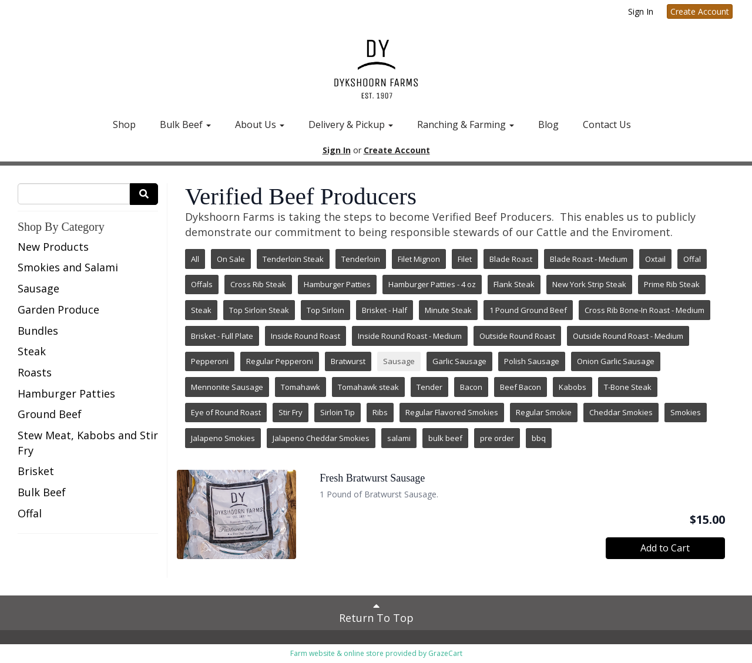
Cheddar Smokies (621, 412)
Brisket (36, 471)
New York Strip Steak (589, 284)
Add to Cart (665, 547)
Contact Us (607, 124)
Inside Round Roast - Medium (410, 336)
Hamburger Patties (66, 393)
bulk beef (445, 438)
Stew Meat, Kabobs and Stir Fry (88, 442)
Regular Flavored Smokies (451, 412)
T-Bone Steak (628, 387)
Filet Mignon (419, 259)
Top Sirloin (325, 310)
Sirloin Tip (337, 412)
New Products (53, 247)
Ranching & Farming (465, 124)
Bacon (471, 387)
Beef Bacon (520, 387)
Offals (202, 284)
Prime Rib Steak (672, 284)
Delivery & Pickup (350, 124)
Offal (30, 513)
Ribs (380, 412)
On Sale (231, 259)
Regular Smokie (544, 412)
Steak (32, 351)
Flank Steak (514, 284)
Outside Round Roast (517, 336)
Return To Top (376, 612)
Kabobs (572, 387)
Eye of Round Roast (226, 412)
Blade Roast (510, 259)
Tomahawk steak (368, 387)
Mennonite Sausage (227, 387)
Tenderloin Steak (293, 259)
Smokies (685, 412)
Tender (429, 387)
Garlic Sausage (459, 361)
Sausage (38, 288)
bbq (539, 438)
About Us (259, 124)
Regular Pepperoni (279, 361)
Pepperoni (210, 361)
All (195, 259)
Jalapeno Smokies (223, 438)
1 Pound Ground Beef (528, 310)
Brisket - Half (384, 310)
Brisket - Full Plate (222, 336)
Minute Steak (448, 310)
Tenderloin (360, 259)
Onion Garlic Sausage (615, 361)
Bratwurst (348, 361)
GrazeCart (445, 653)
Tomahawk (300, 387)
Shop (124, 124)
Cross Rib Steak (258, 284)
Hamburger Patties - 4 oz (432, 284)
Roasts (35, 372)
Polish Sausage (531, 361)
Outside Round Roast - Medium (628, 336)
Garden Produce (58, 309)
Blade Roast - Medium (588, 259)
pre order (497, 438)
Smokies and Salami (68, 267)
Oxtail (655, 259)
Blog (548, 124)
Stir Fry (290, 412)
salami (399, 438)
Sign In (640, 11)
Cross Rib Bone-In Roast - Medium (644, 310)
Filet (465, 259)
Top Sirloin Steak (259, 310)
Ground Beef (50, 414)
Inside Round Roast (305, 336)
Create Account (699, 11)
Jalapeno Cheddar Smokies (321, 438)
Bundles (38, 331)
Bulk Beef (185, 124)
